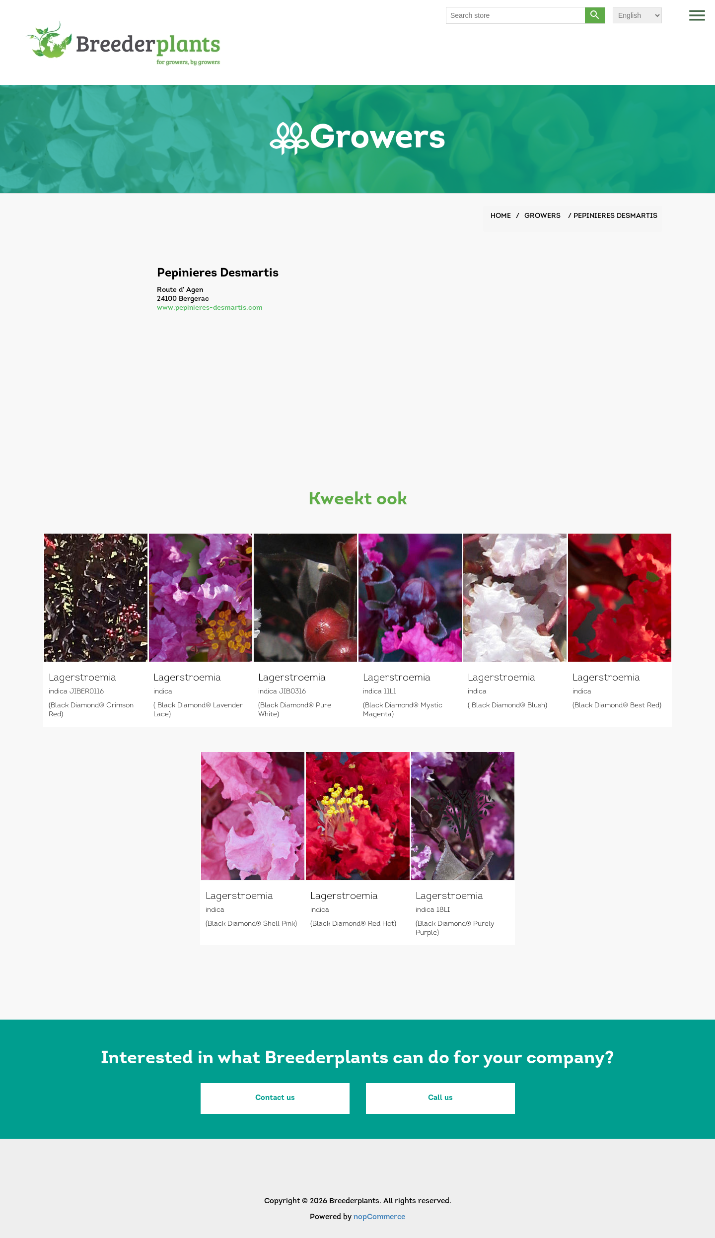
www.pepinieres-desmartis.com (210, 308)
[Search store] (515, 15)
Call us (440, 1098)
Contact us (275, 1098)
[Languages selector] (637, 15)
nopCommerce (379, 1217)
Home (501, 216)
